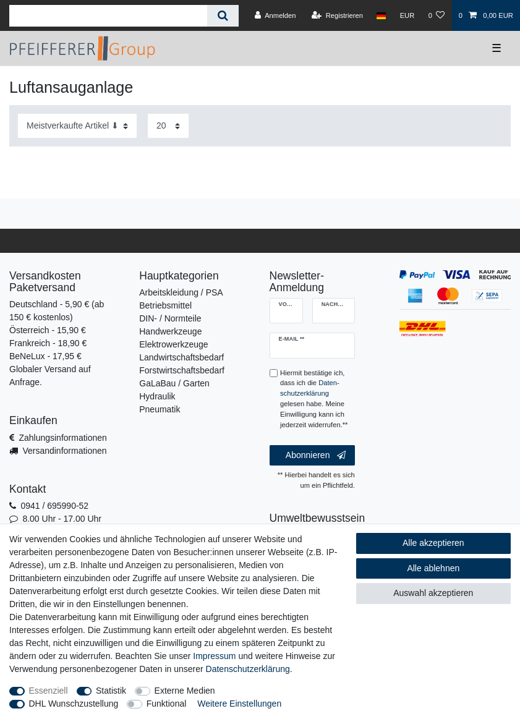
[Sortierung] (77, 126)
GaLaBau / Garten (174, 383)
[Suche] (223, 16)
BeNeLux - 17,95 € (45, 356)
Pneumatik (159, 409)
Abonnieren (316, 455)
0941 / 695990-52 (54, 506)
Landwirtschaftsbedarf (181, 357)
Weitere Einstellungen (239, 703)
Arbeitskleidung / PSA (181, 292)
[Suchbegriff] (108, 16)
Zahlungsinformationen (62, 438)
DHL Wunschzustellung (74, 703)
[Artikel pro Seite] (168, 126)
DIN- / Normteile (170, 318)
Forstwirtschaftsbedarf (181, 370)
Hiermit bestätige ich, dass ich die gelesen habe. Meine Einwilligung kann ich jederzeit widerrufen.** (313, 398)
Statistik (111, 691)
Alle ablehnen (433, 568)
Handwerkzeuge (170, 331)
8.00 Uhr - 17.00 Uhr (61, 519)
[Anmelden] (275, 15)
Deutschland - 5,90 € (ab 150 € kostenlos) (56, 310)
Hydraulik (157, 396)
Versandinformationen (64, 451)
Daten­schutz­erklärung (248, 669)
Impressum (214, 656)
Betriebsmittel (165, 305)
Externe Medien (185, 691)
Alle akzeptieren (433, 543)
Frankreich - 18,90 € (48, 343)
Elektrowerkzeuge (173, 344)
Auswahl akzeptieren (433, 593)
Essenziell (48, 691)
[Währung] (407, 15)
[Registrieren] (337, 15)
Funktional (167, 703)
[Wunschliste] (436, 15)
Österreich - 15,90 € (47, 330)
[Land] (381, 15)
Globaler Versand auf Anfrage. (50, 375)
